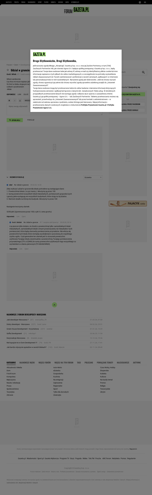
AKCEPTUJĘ (110, 107)
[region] (76, 80)
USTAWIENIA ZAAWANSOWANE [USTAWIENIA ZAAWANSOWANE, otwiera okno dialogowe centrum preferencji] (49, 107)
